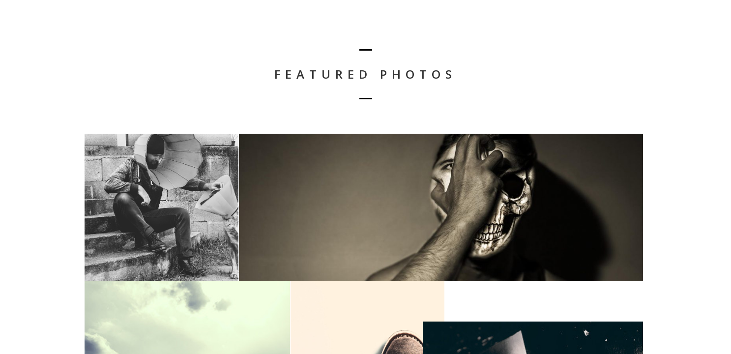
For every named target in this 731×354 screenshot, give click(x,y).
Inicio (639, 32)
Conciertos (686, 32)
